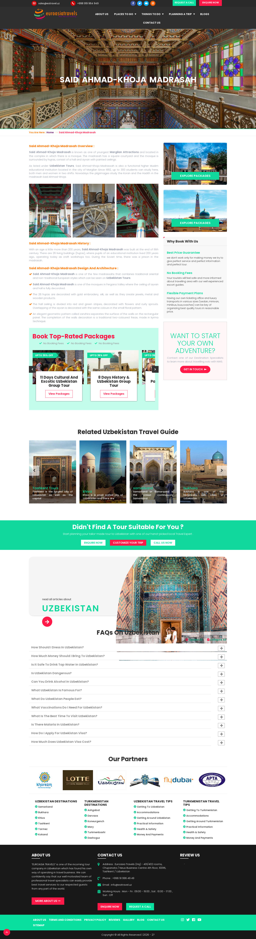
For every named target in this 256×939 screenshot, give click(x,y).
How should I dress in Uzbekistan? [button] (128, 648)
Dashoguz (94, 838)
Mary (91, 827)
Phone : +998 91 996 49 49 (118, 878)
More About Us (48, 901)
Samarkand (45, 806)
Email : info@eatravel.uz (117, 884)
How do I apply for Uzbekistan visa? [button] (128, 734)
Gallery (128, 920)
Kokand (43, 834)
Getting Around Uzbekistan (153, 818)
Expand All (194, 639)
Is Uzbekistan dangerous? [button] (128, 674)
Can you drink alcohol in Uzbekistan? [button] (128, 682)
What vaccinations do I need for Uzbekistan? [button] (128, 708)
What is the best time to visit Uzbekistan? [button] (128, 717)
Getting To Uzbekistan (150, 806)
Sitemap (38, 925)
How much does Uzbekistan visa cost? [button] (128, 742)
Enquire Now (93, 543)
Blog (140, 920)
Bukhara (43, 812)
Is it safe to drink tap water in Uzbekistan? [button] (128, 665)
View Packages (59, 394)
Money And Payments (150, 834)
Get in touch (193, 369)
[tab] (128, 647)
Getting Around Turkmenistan (204, 821)
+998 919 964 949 (88, 3)
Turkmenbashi (96, 832)
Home (50, 132)
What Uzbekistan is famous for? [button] (128, 691)
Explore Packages (195, 176)
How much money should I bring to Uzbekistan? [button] (128, 656)
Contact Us (151, 22)
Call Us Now (163, 543)
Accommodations (148, 812)
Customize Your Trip (128, 543)
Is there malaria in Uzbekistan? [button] (128, 725)
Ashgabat (94, 810)
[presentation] (32, 369)
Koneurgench (96, 821)
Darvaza (93, 815)
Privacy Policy (95, 920)
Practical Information (150, 823)
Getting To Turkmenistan (201, 810)
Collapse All (216, 639)
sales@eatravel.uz (49, 3)
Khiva (41, 818)
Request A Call (140, 907)
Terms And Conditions (65, 920)
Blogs (204, 14)
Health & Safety (146, 829)
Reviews (114, 920)
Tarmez (43, 829)
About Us (101, 14)
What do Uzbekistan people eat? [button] (128, 699)
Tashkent (44, 823)
